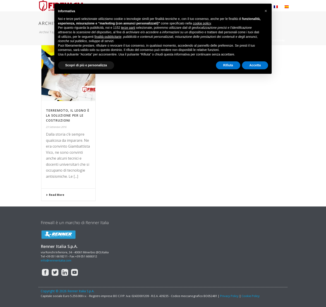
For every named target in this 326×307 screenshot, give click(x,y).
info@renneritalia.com (56, 260)
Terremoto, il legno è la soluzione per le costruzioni (67, 115)
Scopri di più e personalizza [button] (86, 65)
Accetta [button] (255, 65)
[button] (265, 10)
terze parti (128, 27)
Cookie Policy (251, 296)
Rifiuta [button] (228, 65)
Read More (55, 195)
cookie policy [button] (202, 23)
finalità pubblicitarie (107, 36)
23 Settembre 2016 (56, 127)
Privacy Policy (229, 296)
